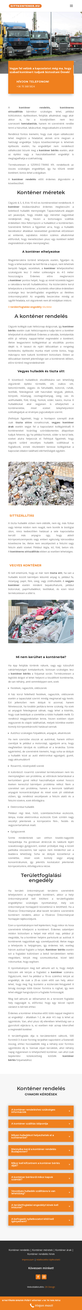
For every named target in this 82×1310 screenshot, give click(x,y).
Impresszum (28, 1259)
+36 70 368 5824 (26, 86)
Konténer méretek (42, 1250)
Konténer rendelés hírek (41, 1254)
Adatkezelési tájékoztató (48, 1259)
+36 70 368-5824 (51, 1300)
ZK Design (50, 1286)
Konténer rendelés (19, 1250)
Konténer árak (63, 1250)
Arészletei (30, 307)
